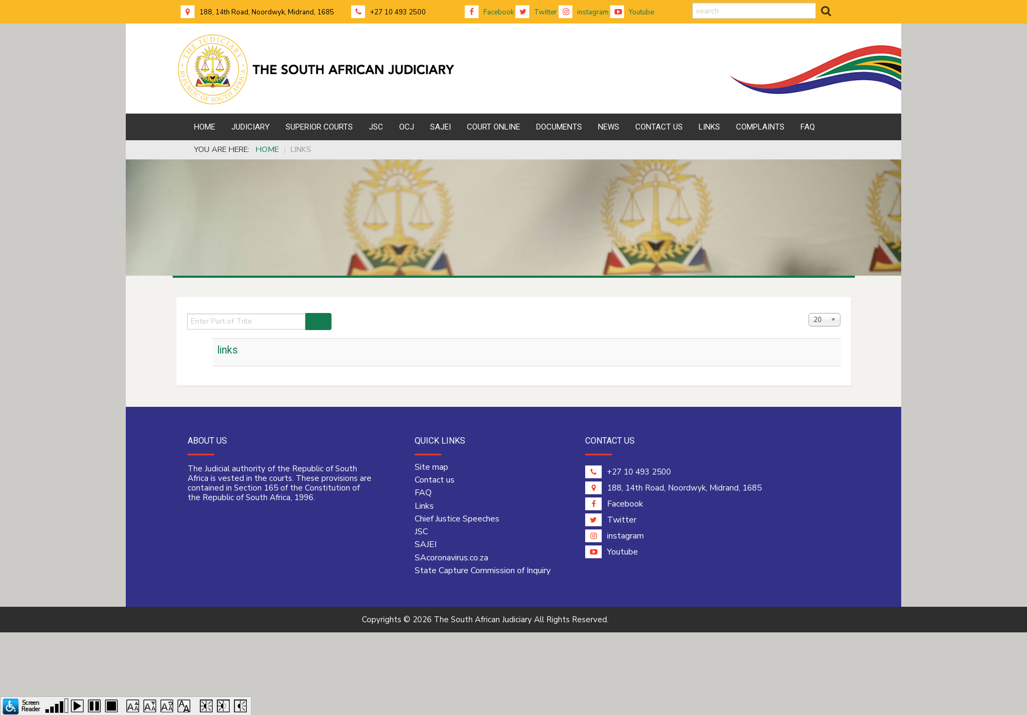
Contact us (435, 480)
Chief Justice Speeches (457, 519)
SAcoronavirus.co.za (451, 558)
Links (424, 506)
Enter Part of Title (187, 313)
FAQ (423, 493)
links (227, 350)
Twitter (536, 12)
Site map (431, 467)
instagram (584, 12)
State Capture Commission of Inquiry (483, 570)
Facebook (489, 12)
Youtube (632, 12)
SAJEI (425, 544)
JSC (421, 531)
